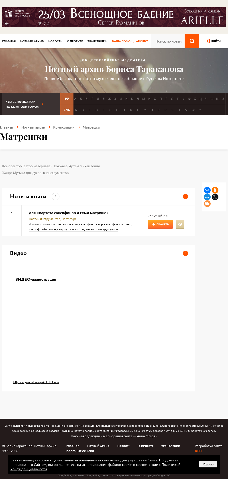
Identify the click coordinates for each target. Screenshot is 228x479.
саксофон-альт (67, 224)
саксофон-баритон (42, 229)
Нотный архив (32, 41)
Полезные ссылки (80, 451)
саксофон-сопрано (117, 224)
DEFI (198, 450)
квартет (63, 229)
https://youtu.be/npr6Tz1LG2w (36, 382)
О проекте (75, 41)
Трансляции (98, 41)
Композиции (64, 127)
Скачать (163, 224)
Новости (55, 41)
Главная (9, 41)
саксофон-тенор (91, 224)
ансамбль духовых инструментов (94, 229)
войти (216, 41)
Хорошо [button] (208, 464)
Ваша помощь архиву (130, 41)
